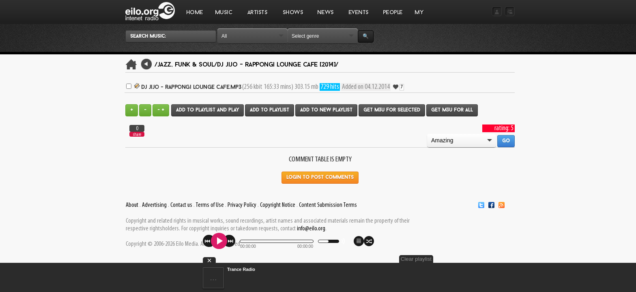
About (132, 205)
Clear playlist (495, 259)
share (137, 134)
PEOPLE (393, 13)
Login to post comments (320, 177)
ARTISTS (257, 16)
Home (194, 13)
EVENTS (358, 16)
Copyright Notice (277, 205)
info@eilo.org (311, 228)
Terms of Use (210, 205)
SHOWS (292, 16)
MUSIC (223, 16)
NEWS (325, 16)
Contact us (181, 205)
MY (419, 16)
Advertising (154, 205)
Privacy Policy (242, 205)
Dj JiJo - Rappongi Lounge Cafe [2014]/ (277, 65)
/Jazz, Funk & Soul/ (186, 65)
